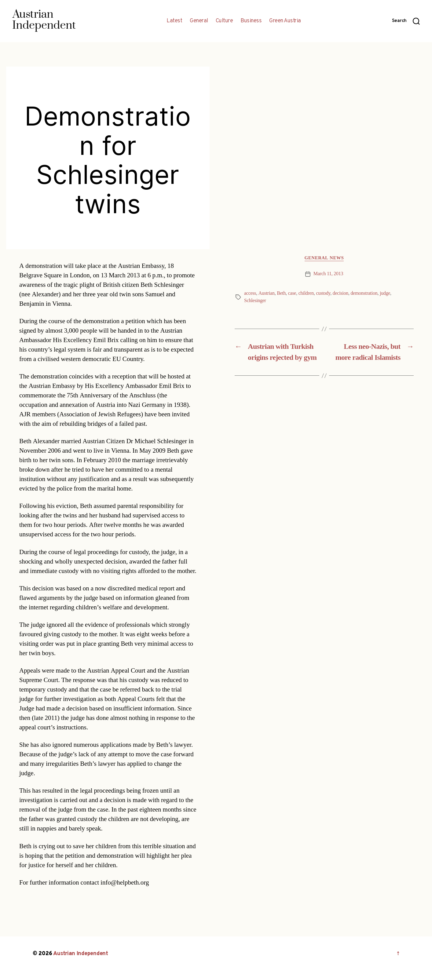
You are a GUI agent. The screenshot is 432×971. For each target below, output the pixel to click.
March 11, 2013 (328, 274)
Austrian (266, 293)
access (250, 293)
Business (251, 21)
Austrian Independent (80, 953)
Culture (224, 21)
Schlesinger (255, 301)
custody (323, 293)
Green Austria (285, 21)
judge (385, 293)
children (306, 293)
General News (324, 258)
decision (340, 293)
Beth (281, 293)
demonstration (363, 293)
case (292, 293)
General (199, 21)
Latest (174, 21)
